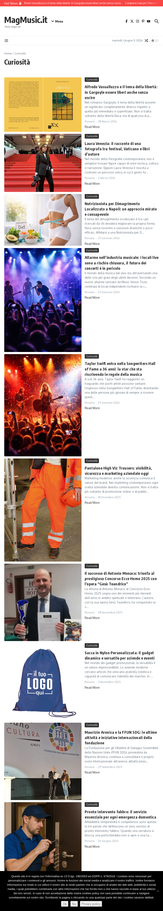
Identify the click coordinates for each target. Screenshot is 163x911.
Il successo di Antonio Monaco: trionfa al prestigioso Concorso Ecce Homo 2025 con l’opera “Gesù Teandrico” (121, 578)
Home (8, 53)
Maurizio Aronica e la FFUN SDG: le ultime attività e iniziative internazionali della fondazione (121, 737)
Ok (65, 904)
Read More (92, 127)
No (74, 904)
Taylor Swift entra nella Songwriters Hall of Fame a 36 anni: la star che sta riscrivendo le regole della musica (120, 368)
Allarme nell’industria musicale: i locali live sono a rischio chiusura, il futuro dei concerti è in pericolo (122, 262)
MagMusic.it (26, 19)
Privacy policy (91, 904)
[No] (158, 891)
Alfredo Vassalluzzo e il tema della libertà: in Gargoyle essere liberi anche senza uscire (121, 92)
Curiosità (91, 79)
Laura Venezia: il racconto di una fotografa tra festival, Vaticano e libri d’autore (117, 148)
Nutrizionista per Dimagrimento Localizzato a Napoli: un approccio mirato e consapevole (121, 209)
